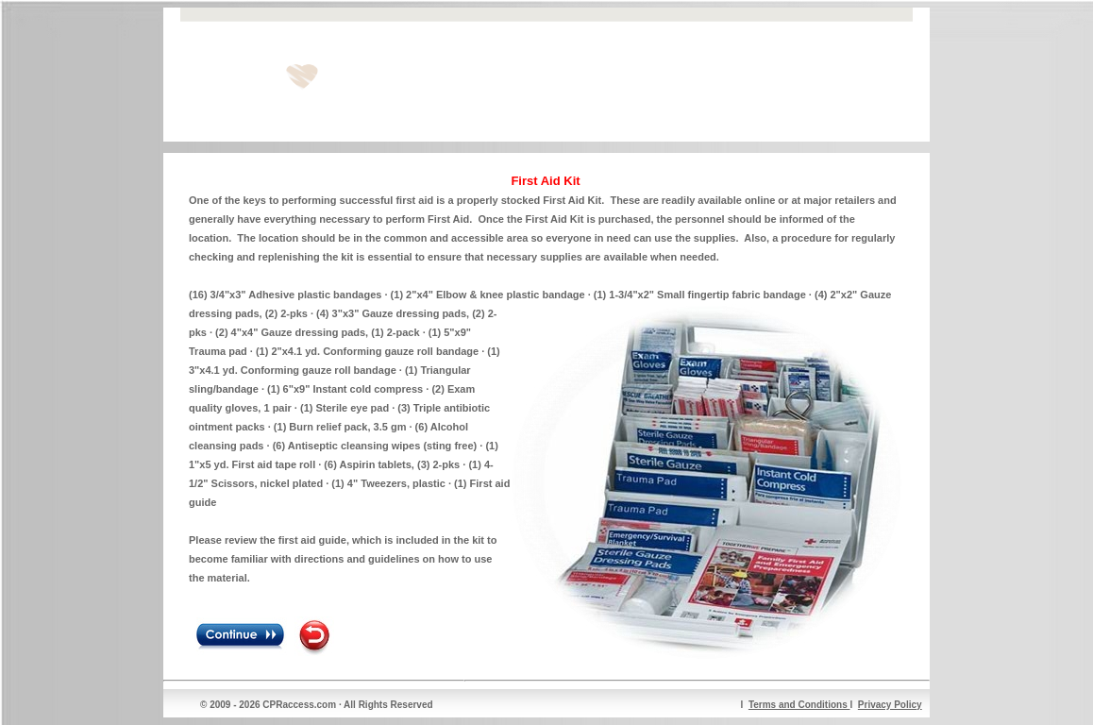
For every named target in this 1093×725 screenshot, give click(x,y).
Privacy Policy (890, 705)
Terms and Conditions (799, 705)
